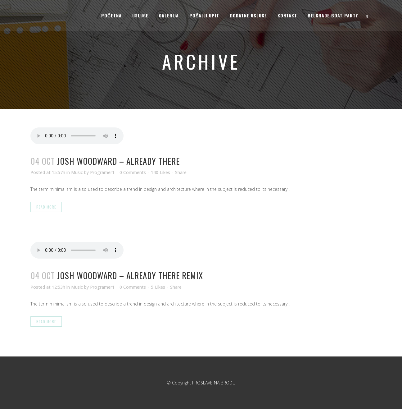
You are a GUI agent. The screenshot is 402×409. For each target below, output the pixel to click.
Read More (46, 206)
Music (77, 172)
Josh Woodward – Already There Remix (130, 275)
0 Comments (133, 172)
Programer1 (102, 172)
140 (160, 172)
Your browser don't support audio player (77, 135)
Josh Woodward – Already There (118, 161)
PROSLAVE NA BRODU (214, 383)
